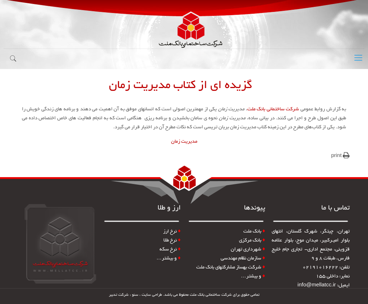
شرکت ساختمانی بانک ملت (273, 109)
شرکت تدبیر (119, 295)
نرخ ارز (170, 231)
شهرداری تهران (248, 249)
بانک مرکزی (252, 240)
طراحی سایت (152, 295)
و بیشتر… (253, 276)
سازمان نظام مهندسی (243, 258)
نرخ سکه (170, 249)
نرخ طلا (172, 240)
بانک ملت (252, 231)
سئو (135, 295)
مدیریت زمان (184, 141)
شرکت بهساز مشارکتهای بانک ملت (230, 267)
